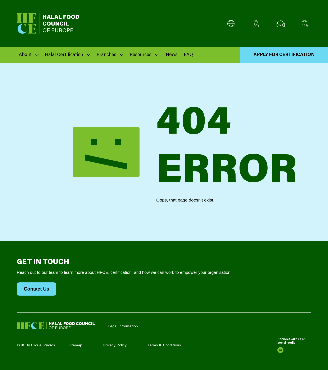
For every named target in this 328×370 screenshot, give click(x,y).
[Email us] (280, 23)
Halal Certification (64, 55)
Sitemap (75, 345)
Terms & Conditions (164, 345)
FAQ (188, 55)
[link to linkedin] (280, 350)
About (25, 55)
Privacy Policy (115, 345)
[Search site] (305, 23)
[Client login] (255, 23)
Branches (106, 55)
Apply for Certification (284, 55)
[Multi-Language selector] (231, 23)
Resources (140, 55)
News (172, 55)
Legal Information (123, 326)
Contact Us (36, 289)
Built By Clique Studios (36, 345)
